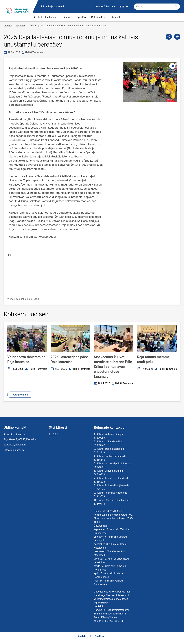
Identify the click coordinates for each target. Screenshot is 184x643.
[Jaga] (169, 37)
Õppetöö (82, 17)
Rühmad (68, 17)
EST (124, 7)
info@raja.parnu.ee (14, 450)
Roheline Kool (100, 17)
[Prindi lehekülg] (177, 37)
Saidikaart (100, 636)
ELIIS (52, 434)
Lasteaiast (52, 17)
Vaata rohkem (20, 394)
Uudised (20, 25)
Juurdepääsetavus (105, 6)
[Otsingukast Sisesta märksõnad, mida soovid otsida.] (157, 7)
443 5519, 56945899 (15, 444)
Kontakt (116, 17)
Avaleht (38, 17)
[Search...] (176, 6)
